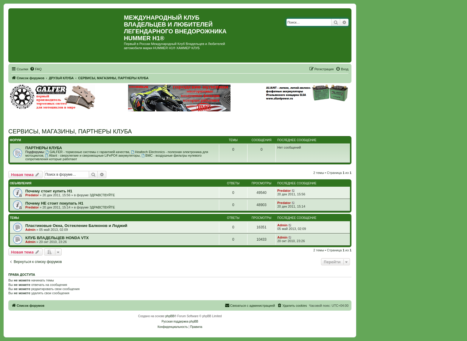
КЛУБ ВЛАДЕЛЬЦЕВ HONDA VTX (57, 238)
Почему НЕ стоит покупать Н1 (54, 203)
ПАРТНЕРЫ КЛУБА (43, 148)
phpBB (169, 316)
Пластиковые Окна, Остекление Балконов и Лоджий (76, 225)
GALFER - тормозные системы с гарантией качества (87, 152)
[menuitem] (36, 69)
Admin (30, 229)
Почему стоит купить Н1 (48, 191)
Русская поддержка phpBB (179, 321)
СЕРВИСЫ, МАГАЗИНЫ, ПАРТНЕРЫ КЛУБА (70, 131)
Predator (32, 195)
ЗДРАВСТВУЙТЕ (102, 195)
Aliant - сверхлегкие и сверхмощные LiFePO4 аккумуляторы (92, 155)
